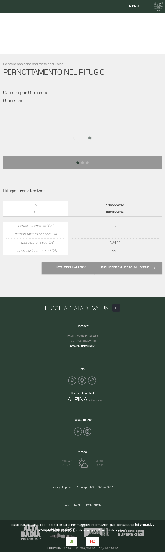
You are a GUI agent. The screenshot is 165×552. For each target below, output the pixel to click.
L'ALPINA (75, 399)
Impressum (68, 487)
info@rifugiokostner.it (82, 345)
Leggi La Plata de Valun (82, 308)
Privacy (56, 487)
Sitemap (82, 487)
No (92, 541)
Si (71, 541)
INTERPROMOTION (89, 505)
